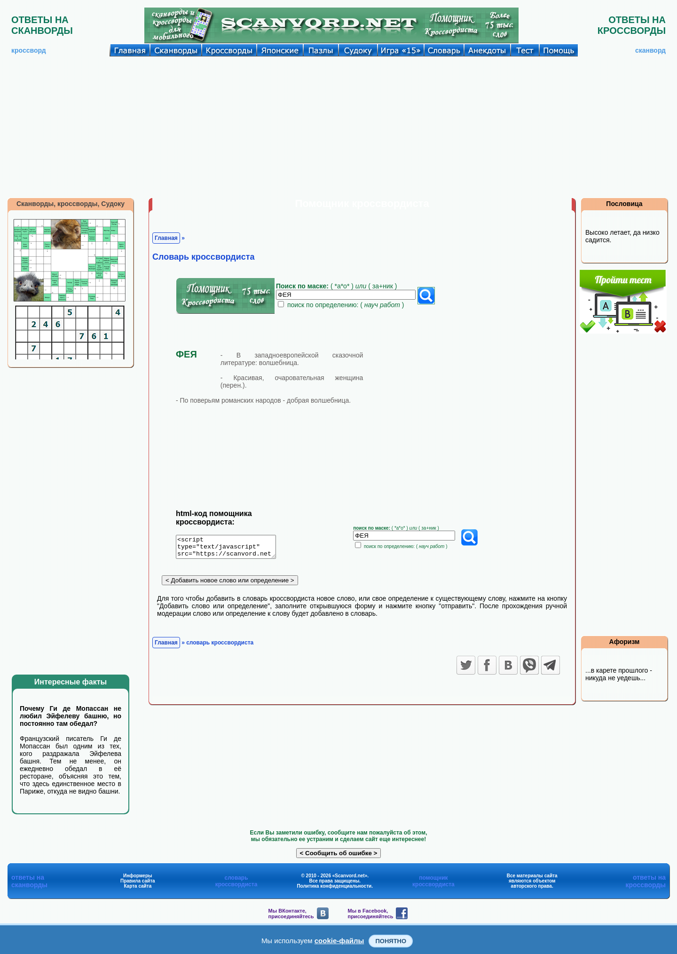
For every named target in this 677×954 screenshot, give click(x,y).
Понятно (390, 941)
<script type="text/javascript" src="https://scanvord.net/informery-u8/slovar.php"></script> (231, 548)
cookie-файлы (339, 941)
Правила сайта (137, 880)
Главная (166, 238)
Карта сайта (137, 886)
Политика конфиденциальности (334, 886)
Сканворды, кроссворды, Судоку (70, 203)
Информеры (137, 875)
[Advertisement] (338, 127)
